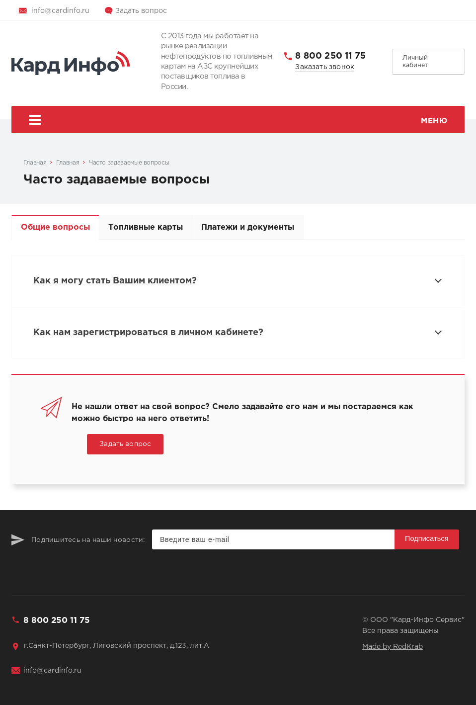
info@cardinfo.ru (60, 11)
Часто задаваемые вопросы (129, 163)
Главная (34, 163)
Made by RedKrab (392, 647)
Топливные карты (145, 227)
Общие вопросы (55, 227)
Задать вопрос (141, 11)
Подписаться (427, 538)
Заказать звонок (324, 67)
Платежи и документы (247, 227)
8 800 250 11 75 (330, 56)
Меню (238, 121)
